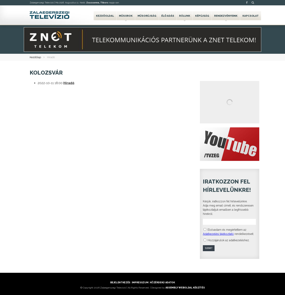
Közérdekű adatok (162, 282)
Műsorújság (147, 15)
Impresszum (140, 282)
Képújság (202, 15)
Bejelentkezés (120, 282)
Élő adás (167, 15)
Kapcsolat (250, 15)
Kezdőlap (35, 57)
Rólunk (184, 15)
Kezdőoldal (105, 15)
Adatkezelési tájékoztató (218, 233)
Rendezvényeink (226, 15)
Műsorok (126, 15)
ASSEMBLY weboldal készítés (185, 287)
